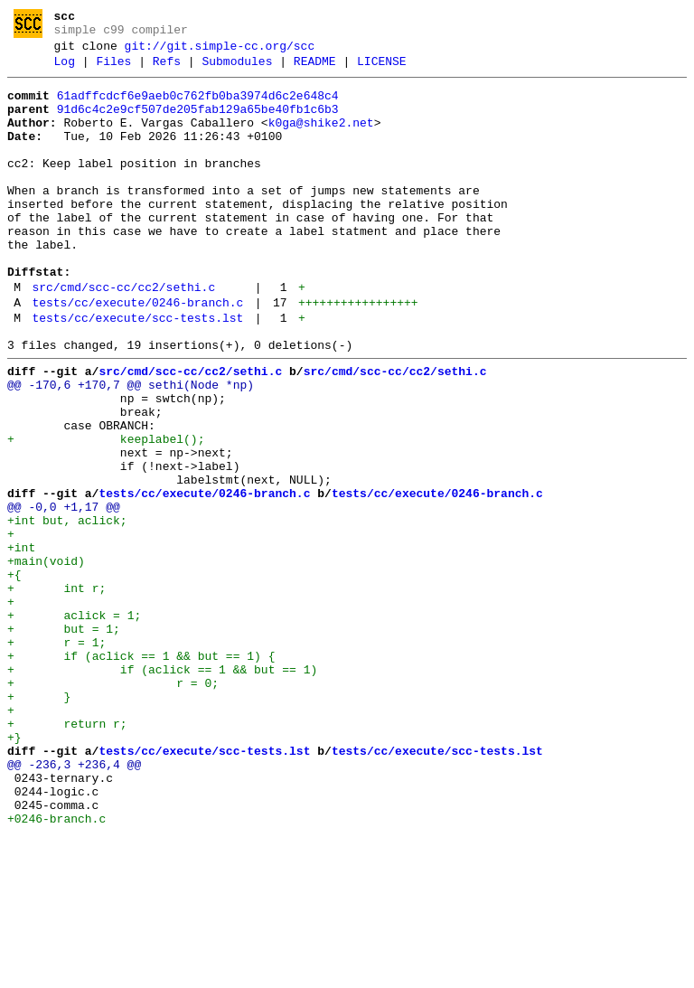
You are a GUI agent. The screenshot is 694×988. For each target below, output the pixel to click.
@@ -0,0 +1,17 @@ (63, 594)
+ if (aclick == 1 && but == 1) (162, 789)
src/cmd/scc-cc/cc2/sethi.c (123, 336)
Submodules (237, 69)
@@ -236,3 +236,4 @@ (74, 903)
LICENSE (382, 69)
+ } (38, 822)
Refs (167, 69)
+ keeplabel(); (105, 512)
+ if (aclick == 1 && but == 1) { (141, 773)
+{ (14, 675)
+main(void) (46, 659)
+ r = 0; (113, 805)
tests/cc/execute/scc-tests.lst (137, 372)
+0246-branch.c (56, 968)
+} (14, 870)
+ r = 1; (56, 756)
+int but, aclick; (67, 610)
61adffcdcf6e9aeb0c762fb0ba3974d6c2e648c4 (198, 107)
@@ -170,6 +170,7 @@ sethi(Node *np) (130, 447)
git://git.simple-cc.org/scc (220, 51)
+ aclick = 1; (74, 724)
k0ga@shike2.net (321, 139)
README (315, 69)
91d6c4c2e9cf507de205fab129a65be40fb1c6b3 (198, 123)
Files (113, 69)
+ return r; (67, 854)
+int (21, 643)
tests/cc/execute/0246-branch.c (137, 354)
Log (64, 69)
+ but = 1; (63, 740)
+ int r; (56, 691)
